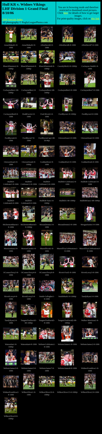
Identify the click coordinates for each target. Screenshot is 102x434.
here (66, 13)
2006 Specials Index (12, 19)
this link (95, 18)
